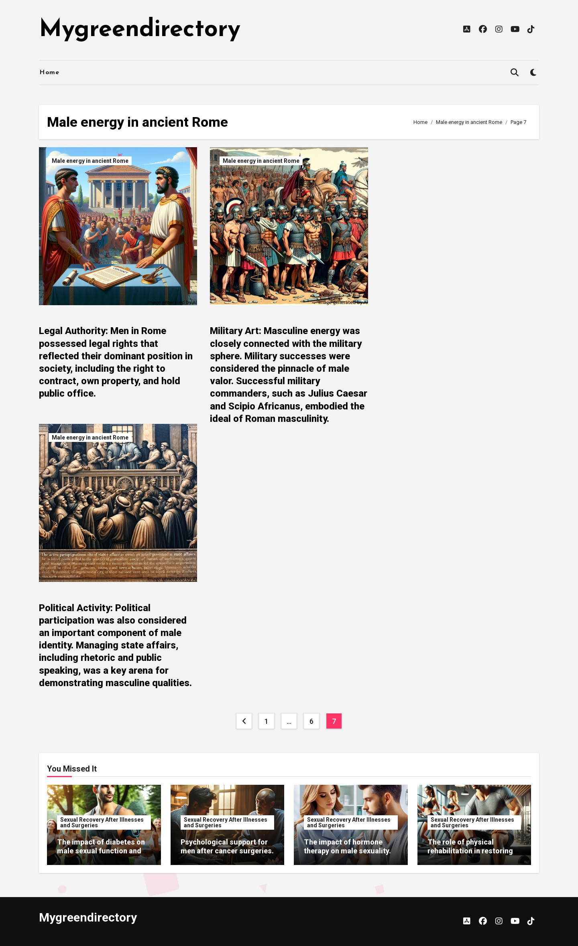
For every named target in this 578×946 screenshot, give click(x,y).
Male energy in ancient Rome (90, 161)
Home (49, 72)
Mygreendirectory (139, 30)
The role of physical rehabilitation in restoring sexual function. (470, 850)
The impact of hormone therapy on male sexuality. (347, 846)
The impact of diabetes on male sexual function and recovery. (101, 850)
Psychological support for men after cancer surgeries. (227, 846)
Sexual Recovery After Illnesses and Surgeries (102, 822)
